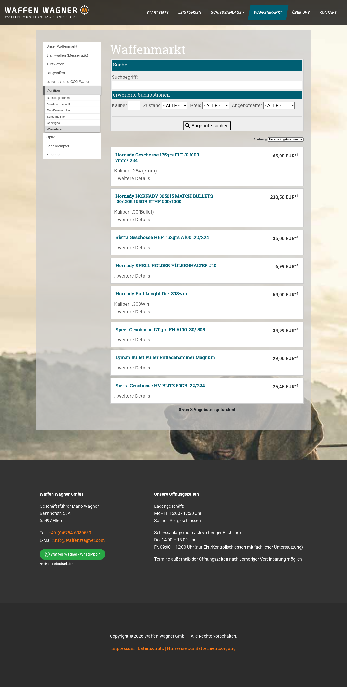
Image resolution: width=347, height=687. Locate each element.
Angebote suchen (207, 126)
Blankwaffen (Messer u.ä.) (67, 55)
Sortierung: (279, 139)
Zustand (152, 105)
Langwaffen (55, 73)
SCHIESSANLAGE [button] (226, 12)
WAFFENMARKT (268, 12)
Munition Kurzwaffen (60, 104)
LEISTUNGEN (189, 12)
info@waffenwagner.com (79, 540)
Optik (50, 137)
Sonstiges (53, 123)
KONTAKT (328, 12)
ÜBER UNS (301, 12)
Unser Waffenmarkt (61, 46)
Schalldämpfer (57, 146)
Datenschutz (151, 648)
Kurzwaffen (55, 64)
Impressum (123, 648)
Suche (120, 64)
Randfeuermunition (59, 110)
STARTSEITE (157, 12)
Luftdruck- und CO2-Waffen (68, 81)
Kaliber (119, 105)
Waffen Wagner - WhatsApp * (72, 554)
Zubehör (53, 155)
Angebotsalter (247, 105)
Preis (195, 105)
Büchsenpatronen (58, 98)
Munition (53, 90)
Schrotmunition (56, 116)
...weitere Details (132, 178)
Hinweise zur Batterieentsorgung (201, 648)
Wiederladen (55, 129)
